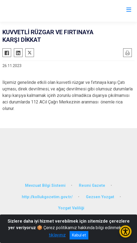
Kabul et (79, 235)
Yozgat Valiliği (71, 208)
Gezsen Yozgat (100, 197)
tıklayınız (57, 235)
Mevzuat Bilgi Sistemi (45, 185)
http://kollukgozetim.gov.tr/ (47, 197)
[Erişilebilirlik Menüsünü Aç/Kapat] (125, 231)
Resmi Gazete (92, 185)
